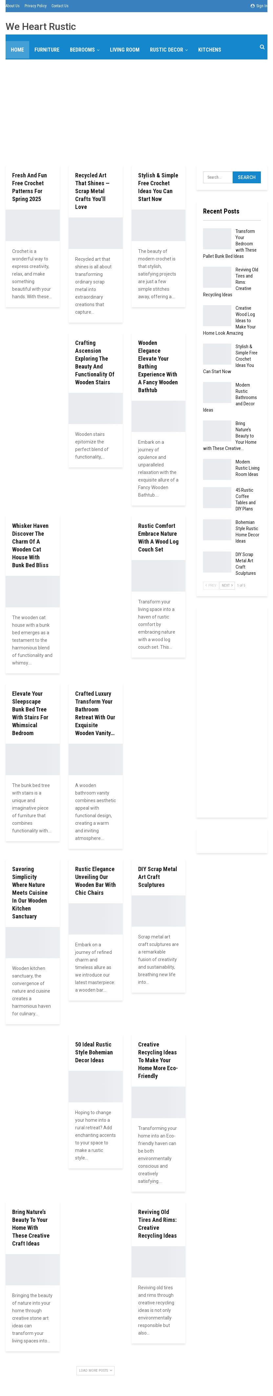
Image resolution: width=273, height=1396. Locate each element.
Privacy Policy (36, 6)
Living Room (124, 50)
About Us (13, 6)
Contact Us (60, 6)
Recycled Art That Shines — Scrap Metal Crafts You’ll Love (92, 191)
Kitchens (209, 50)
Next (227, 585)
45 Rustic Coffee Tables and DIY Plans (246, 499)
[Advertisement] (136, 111)
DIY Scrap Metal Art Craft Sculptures (157, 877)
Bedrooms (82, 50)
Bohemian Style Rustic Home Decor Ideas (247, 531)
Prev (210, 585)
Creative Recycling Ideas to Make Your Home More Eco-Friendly (158, 1060)
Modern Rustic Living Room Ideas (248, 468)
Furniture (46, 50)
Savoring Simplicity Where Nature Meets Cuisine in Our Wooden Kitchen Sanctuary (30, 893)
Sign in (259, 6)
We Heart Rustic (41, 26)
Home (17, 50)
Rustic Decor (166, 50)
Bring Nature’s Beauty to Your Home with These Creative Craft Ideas (31, 1227)
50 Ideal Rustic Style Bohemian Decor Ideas (94, 1052)
